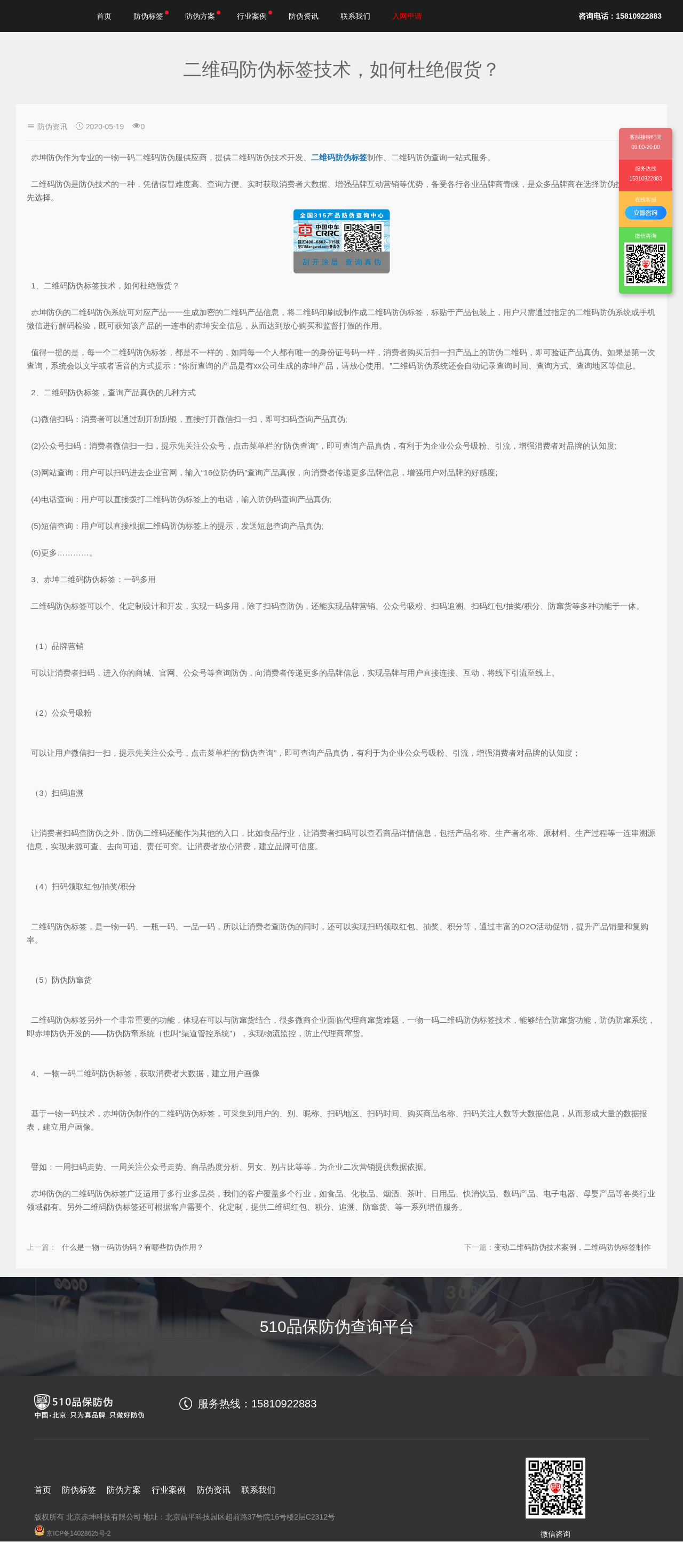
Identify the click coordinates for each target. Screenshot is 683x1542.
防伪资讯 (304, 16)
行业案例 (255, 15)
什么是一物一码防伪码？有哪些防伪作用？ (148, 1247)
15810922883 (283, 1404)
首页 (104, 16)
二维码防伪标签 (339, 157)
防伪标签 (151, 15)
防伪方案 (203, 15)
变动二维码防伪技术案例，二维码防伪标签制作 (557, 1247)
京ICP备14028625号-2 (72, 1533)
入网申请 (407, 16)
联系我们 (355, 16)
